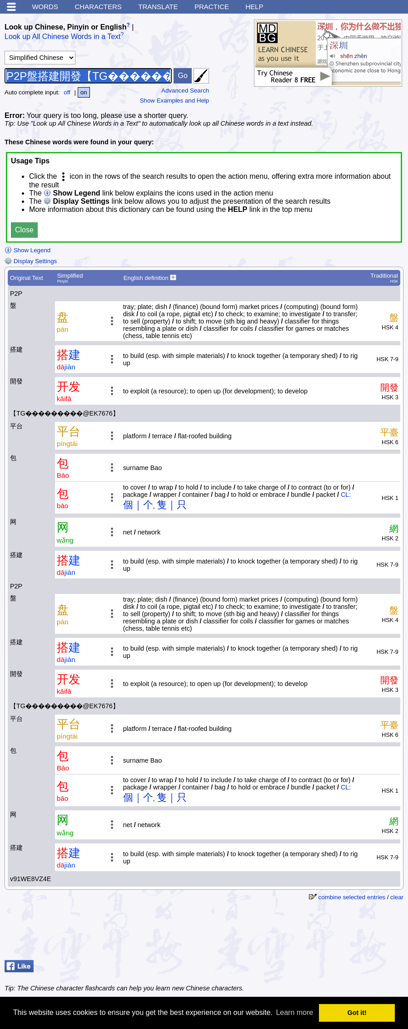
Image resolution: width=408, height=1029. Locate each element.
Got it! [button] (357, 1012)
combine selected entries (351, 897)
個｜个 (138, 504)
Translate (158, 6)
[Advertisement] (330, 933)
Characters (98, 6)
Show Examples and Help (174, 100)
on (83, 92)
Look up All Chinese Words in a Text (63, 37)
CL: (346, 494)
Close (24, 230)
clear (396, 897)
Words (45, 6)
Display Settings (31, 261)
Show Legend (27, 250)
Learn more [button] (294, 1012)
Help (254, 6)
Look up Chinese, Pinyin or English (65, 27)
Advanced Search (185, 90)
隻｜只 (172, 504)
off (67, 92)
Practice (211, 6)
